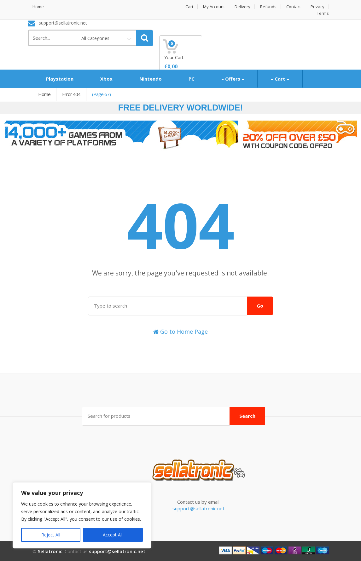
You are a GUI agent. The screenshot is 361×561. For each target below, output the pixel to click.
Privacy (317, 6)
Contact (293, 6)
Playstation (59, 79)
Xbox (106, 79)
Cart (189, 6)
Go (260, 306)
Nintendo (150, 79)
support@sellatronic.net (198, 508)
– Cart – (280, 79)
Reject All (50, 535)
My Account (214, 6)
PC (192, 79)
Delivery (242, 6)
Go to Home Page (180, 331)
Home (38, 6)
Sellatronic (50, 551)
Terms (323, 13)
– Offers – (232, 79)
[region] (82, 515)
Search (247, 415)
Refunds (268, 6)
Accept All (113, 535)
